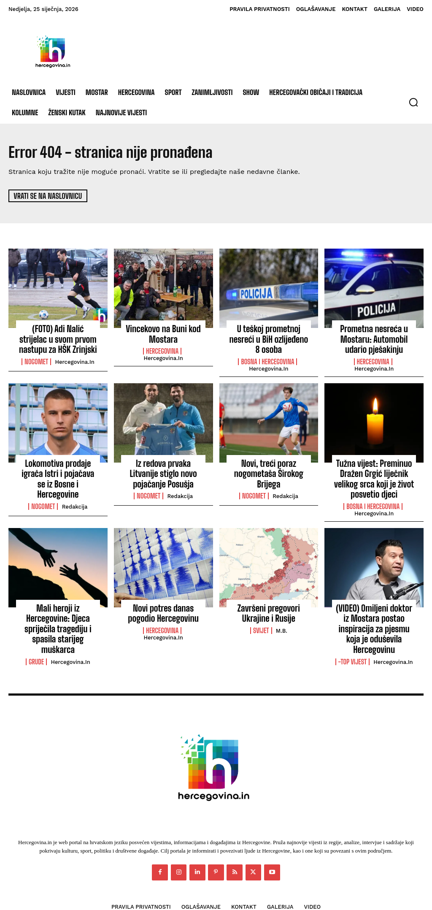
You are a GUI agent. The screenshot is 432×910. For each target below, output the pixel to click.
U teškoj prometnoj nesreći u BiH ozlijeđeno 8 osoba (268, 333)
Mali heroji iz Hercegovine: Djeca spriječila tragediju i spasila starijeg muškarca (58, 607)
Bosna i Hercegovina (267, 349)
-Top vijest (352, 637)
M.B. (281, 620)
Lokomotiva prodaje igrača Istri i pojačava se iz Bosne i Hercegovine (58, 468)
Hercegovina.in (74, 358)
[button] (413, 102)
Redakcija (75, 489)
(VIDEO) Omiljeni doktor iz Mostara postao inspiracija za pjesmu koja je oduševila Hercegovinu (374, 612)
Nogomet (36, 358)
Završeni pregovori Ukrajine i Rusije (268, 603)
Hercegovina (162, 349)
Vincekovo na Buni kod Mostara (163, 333)
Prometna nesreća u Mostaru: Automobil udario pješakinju (374, 337)
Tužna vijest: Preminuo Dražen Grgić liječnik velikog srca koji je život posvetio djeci (374, 472)
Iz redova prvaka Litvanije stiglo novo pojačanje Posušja (163, 468)
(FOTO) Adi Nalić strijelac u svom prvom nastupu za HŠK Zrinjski (57, 337)
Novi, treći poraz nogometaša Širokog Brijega (268, 468)
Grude (36, 628)
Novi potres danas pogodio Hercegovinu (163, 603)
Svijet (261, 619)
